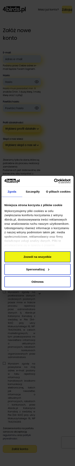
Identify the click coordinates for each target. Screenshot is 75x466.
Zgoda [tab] (12, 191)
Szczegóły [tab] (33, 191)
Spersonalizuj (37, 269)
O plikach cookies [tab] (58, 191)
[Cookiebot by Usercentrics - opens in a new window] (54, 181)
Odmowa (37, 281)
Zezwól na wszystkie (37, 256)
